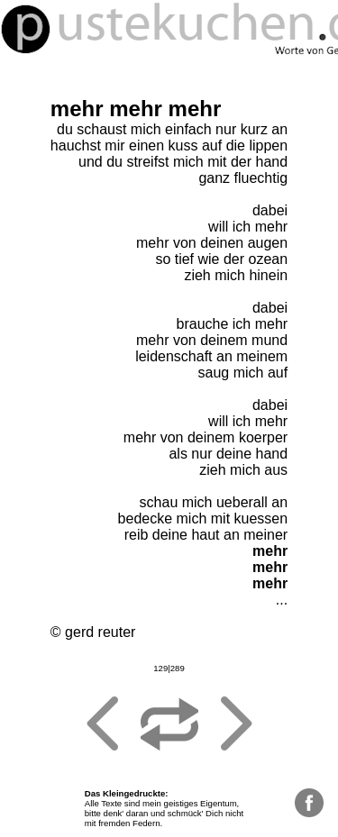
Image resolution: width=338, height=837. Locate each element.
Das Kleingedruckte (125, 793)
